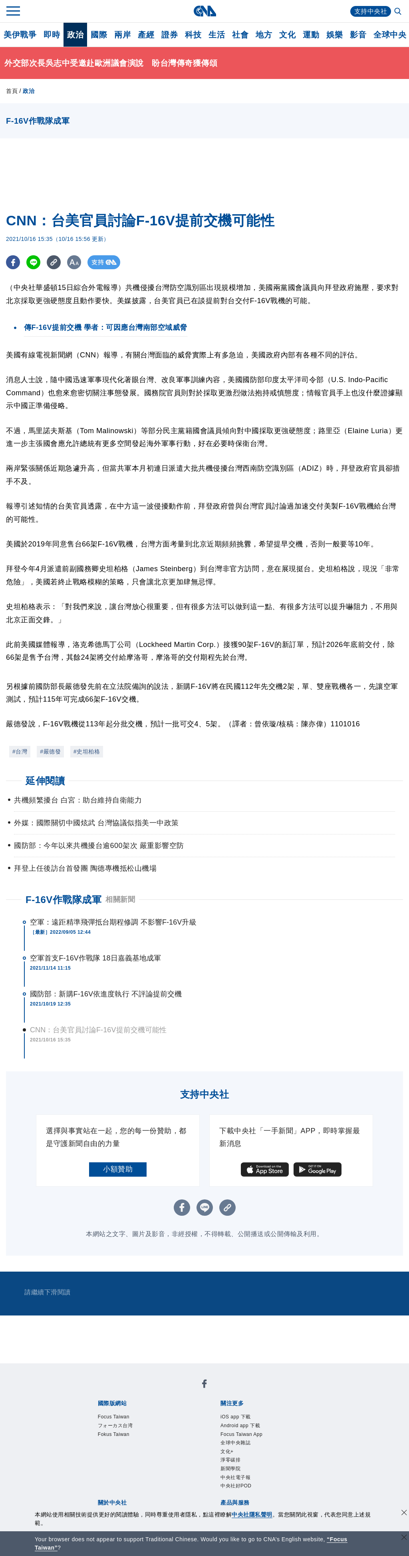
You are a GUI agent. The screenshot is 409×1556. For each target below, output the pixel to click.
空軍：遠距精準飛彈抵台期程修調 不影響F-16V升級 (113, 922)
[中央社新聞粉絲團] (204, 1385)
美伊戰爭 (20, 34)
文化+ (229, 1458)
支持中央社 (370, 11)
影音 (358, 34)
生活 (216, 34)
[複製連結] (54, 262)
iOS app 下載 (240, 1417)
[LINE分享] (33, 262)
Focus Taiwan (118, 1417)
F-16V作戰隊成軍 (63, 899)
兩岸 (122, 34)
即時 (52, 34)
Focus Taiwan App (247, 1438)
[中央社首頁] (205, 11)
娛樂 (334, 34)
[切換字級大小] (74, 262)
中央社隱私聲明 (252, 1514)
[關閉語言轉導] (404, 1538)
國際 (99, 34)
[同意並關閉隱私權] (404, 1513)
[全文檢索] (398, 12)
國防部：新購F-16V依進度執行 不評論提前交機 (106, 994)
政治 (75, 34)
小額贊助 (118, 1169)
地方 (264, 34)
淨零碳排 (233, 1468)
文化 (287, 34)
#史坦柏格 (86, 751)
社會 (240, 34)
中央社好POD (240, 1498)
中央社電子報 (240, 1488)
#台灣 (19, 751)
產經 (146, 34)
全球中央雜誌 (240, 1448)
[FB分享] (13, 262)
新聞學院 (233, 1478)
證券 (169, 34)
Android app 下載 (245, 1428)
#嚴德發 (50, 751)
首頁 (12, 91)
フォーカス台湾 (121, 1428)
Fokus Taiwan (118, 1438)
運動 (311, 34)
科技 (193, 34)
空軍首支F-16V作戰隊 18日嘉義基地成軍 (95, 958)
